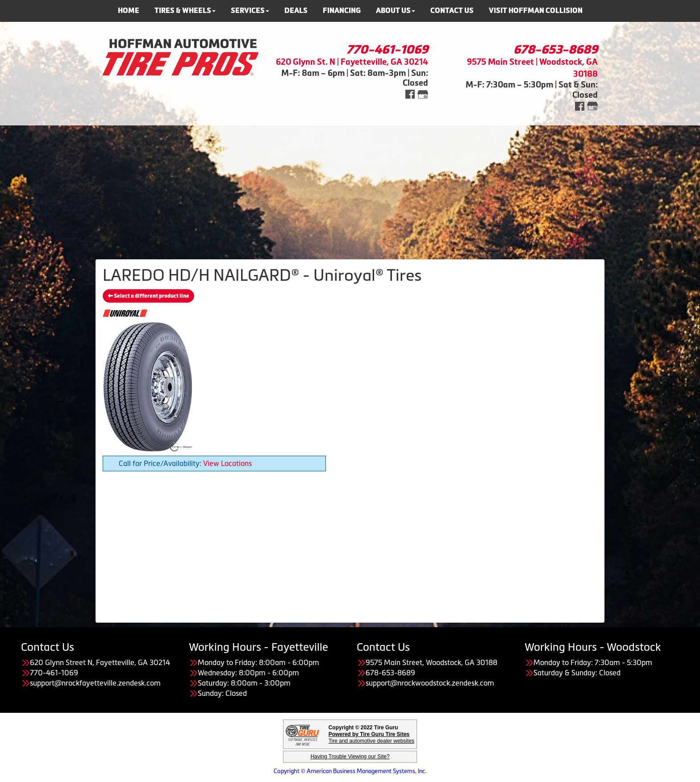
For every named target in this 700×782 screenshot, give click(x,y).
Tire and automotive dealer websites (371, 737)
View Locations (227, 463)
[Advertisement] (350, 187)
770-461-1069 (387, 49)
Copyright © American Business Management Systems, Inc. (350, 771)
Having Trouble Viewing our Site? (349, 756)
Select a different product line (148, 296)
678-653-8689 (555, 49)
